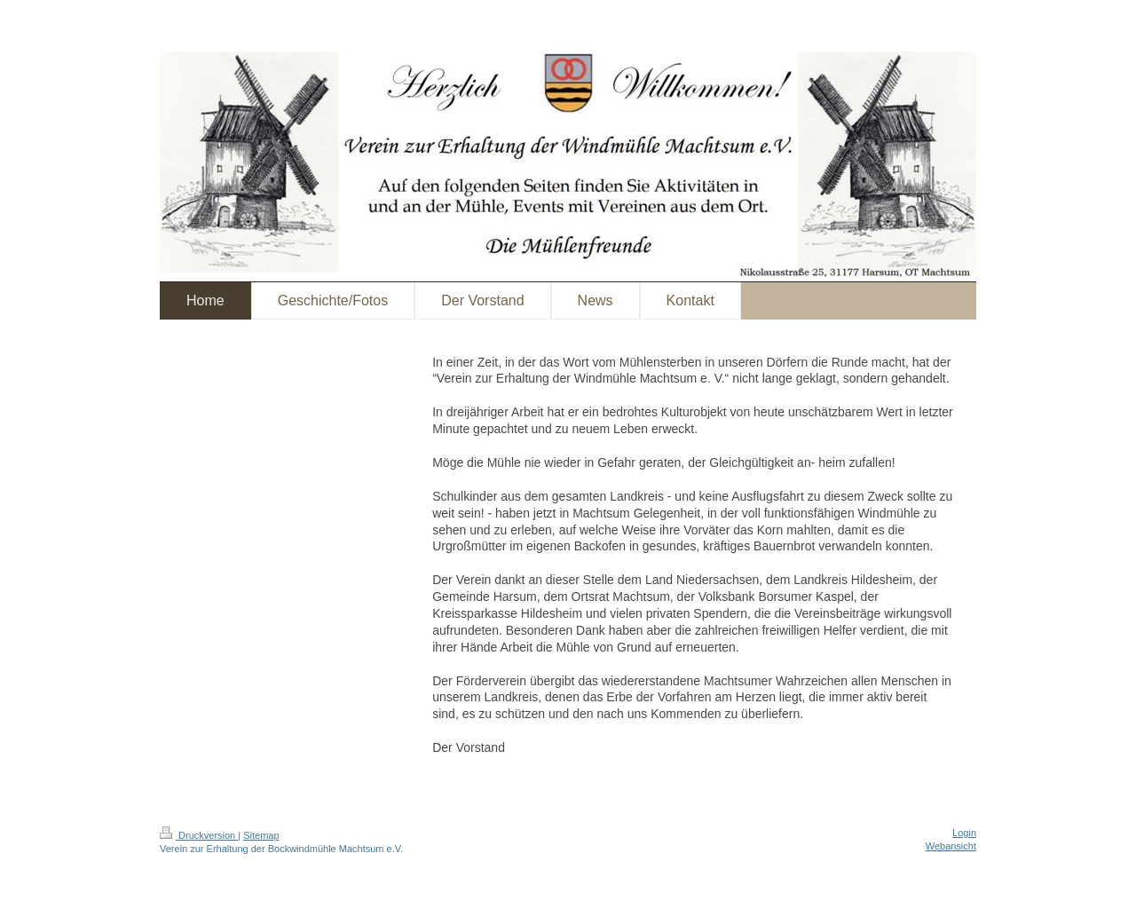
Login (964, 832)
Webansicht (951, 846)
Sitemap (261, 835)
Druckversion (199, 835)
